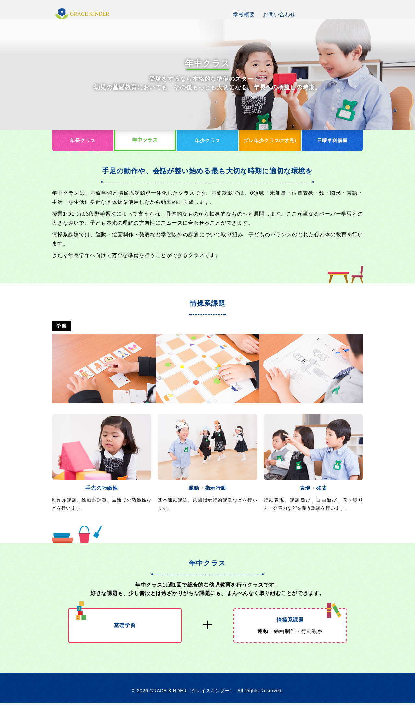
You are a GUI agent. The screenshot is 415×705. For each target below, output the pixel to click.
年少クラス (207, 141)
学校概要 (244, 14)
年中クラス (145, 140)
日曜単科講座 (332, 141)
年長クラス (82, 141)
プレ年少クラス (269, 141)
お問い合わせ (279, 14)
